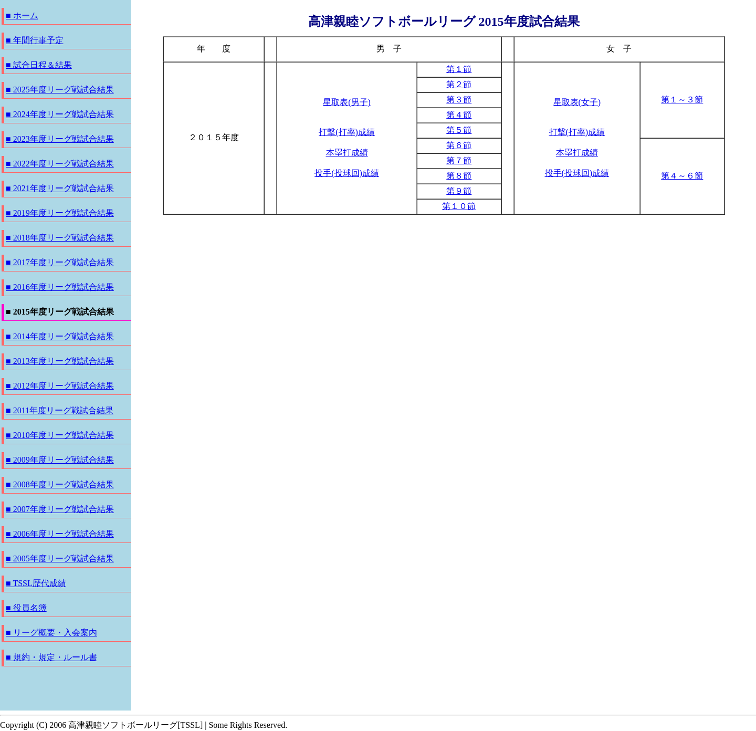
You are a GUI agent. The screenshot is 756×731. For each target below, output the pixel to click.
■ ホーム (22, 15)
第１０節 (459, 206)
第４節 (458, 114)
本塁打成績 (347, 152)
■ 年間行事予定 (35, 40)
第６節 (458, 145)
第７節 (458, 160)
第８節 (458, 175)
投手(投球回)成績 (346, 173)
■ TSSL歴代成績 (36, 583)
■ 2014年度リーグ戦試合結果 (60, 336)
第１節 (458, 69)
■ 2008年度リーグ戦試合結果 (60, 484)
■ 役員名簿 (26, 607)
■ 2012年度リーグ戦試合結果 (60, 385)
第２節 (458, 84)
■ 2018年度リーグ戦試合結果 (60, 237)
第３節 (458, 99)
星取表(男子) (347, 102)
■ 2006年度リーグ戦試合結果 (60, 533)
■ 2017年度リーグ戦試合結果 (60, 262)
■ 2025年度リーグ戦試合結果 (60, 89)
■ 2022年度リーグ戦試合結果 (60, 163)
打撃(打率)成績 (347, 132)
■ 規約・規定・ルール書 (51, 657)
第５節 (458, 130)
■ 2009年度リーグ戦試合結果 (60, 459)
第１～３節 (682, 99)
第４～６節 (682, 175)
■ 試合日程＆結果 (39, 64)
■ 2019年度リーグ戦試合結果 (60, 212)
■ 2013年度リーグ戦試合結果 (60, 361)
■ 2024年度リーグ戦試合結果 (60, 114)
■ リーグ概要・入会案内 (51, 632)
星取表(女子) (577, 102)
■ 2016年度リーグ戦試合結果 (60, 287)
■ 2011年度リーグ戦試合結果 (59, 410)
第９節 (458, 190)
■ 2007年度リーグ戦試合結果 (60, 509)
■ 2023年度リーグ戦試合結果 (60, 138)
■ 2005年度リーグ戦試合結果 (60, 558)
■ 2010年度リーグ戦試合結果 (60, 435)
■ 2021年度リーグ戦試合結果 (60, 188)
